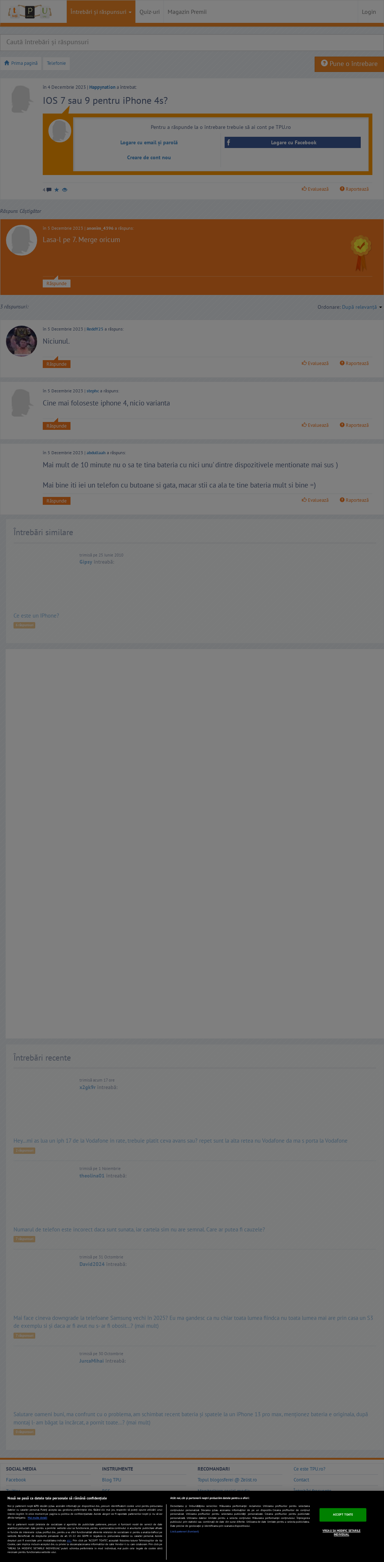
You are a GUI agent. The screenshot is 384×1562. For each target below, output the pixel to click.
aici (69, 1540)
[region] (192, 1526)
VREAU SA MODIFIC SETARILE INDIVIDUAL (341, 1532)
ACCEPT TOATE (343, 1514)
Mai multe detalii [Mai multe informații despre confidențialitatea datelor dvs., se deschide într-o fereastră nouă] (37, 1517)
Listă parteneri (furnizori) (184, 1531)
